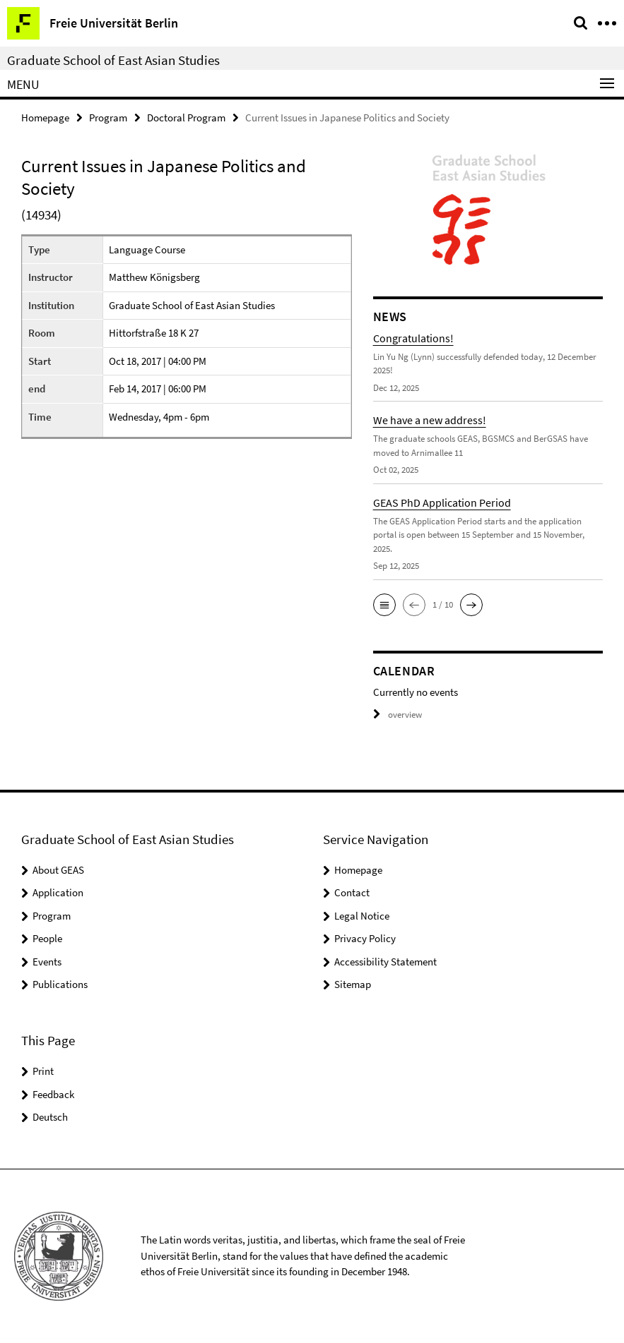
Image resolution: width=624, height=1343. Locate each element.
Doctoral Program (186, 117)
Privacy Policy (365, 938)
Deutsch (50, 1117)
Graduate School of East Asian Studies (113, 60)
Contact (352, 892)
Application (58, 892)
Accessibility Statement (385, 961)
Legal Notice (361, 915)
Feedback (53, 1093)
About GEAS (58, 870)
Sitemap (352, 984)
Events (47, 961)
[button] (384, 605)
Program (108, 117)
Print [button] (43, 1071)
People (47, 938)
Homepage (45, 117)
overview (397, 715)
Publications (60, 984)
